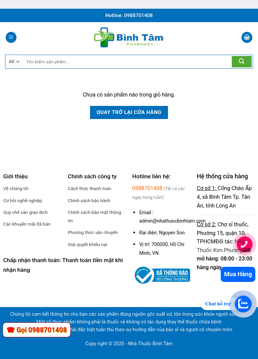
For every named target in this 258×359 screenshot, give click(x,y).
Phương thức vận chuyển (93, 232)
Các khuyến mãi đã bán (26, 224)
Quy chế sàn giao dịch (25, 212)
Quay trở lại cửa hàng (128, 112)
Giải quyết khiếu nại (87, 244)
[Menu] (11, 37)
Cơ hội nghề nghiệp (22, 200)
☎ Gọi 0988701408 (36, 330)
